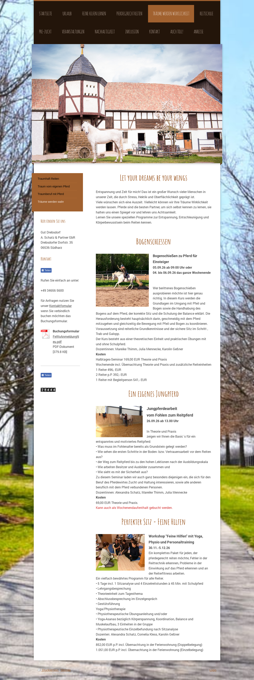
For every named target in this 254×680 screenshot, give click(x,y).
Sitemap (66, 670)
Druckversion (48, 670)
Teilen (46, 270)
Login (213, 670)
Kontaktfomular (60, 306)
